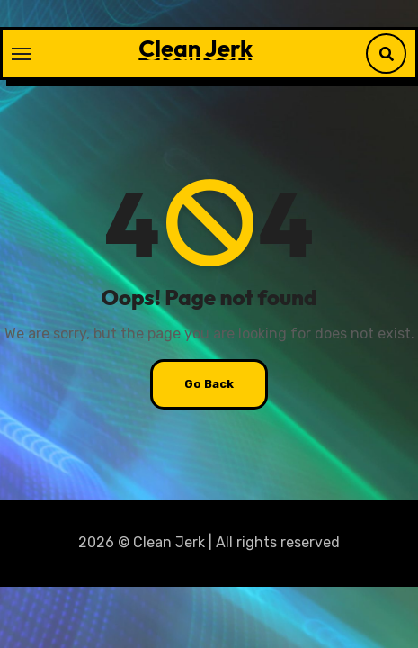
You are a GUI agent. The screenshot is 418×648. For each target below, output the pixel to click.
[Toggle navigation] (21, 54)
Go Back (209, 384)
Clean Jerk (195, 48)
